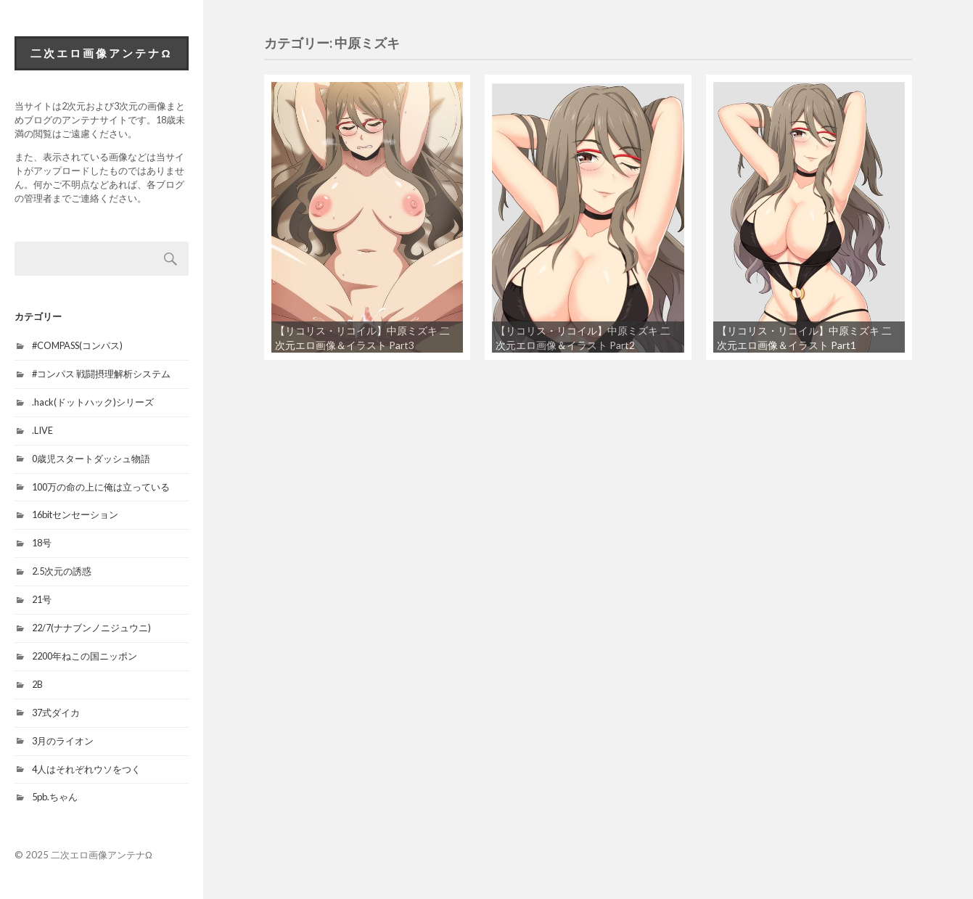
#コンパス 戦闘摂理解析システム (101, 373)
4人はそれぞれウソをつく (86, 769)
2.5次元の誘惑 (61, 571)
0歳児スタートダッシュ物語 (91, 458)
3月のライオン (63, 741)
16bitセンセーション (75, 514)
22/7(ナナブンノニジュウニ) (91, 627)
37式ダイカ (56, 712)
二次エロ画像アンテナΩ (101, 52)
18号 (42, 543)
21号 (42, 599)
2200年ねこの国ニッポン (84, 656)
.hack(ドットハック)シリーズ (93, 402)
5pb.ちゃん (55, 796)
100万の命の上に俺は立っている (101, 487)
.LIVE (42, 430)
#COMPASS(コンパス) (77, 345)
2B (37, 684)
